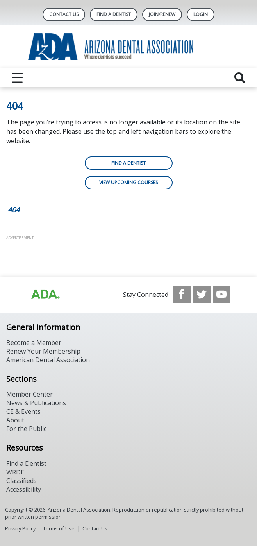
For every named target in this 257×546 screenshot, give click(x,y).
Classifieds (21, 480)
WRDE (15, 472)
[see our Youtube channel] (221, 294)
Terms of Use (59, 528)
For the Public (26, 428)
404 (14, 209)
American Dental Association (48, 360)
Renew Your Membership (43, 351)
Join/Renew (162, 14)
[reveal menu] (17, 77)
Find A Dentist (113, 14)
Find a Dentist (128, 163)
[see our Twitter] (202, 294)
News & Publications (36, 403)
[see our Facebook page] (182, 294)
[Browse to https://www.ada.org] (45, 294)
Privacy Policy (20, 528)
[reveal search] (240, 77)
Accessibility (23, 489)
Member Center (29, 394)
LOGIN (200, 14)
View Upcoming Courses (128, 182)
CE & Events (23, 411)
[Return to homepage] (129, 47)
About (15, 420)
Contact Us (64, 14)
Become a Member (33, 342)
